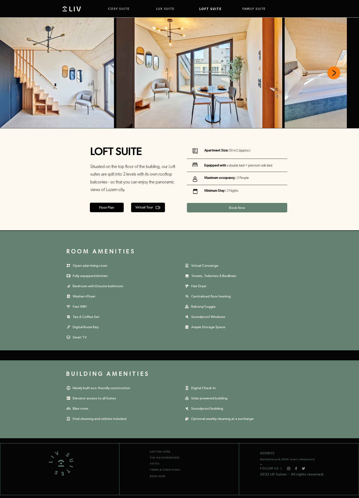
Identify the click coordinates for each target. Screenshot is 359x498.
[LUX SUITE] (173, 9)
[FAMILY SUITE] (259, 9)
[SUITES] (167, 464)
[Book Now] (237, 207)
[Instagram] (289, 468)
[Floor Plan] (107, 207)
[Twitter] (303, 468)
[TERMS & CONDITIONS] (167, 470)
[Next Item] (333, 72)
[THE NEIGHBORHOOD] (172, 458)
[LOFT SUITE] (216, 9)
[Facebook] (296, 468)
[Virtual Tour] (148, 207)
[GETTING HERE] (167, 452)
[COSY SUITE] (126, 9)
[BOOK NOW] (172, 476)
